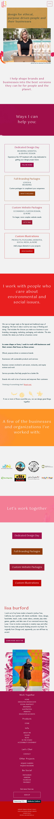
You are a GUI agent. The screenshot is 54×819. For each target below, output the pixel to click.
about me (27, 733)
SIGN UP (27, 795)
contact (27, 754)
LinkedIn (27, 777)
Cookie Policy (27, 813)
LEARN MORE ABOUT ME (14, 641)
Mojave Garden (27, 763)
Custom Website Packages (27, 567)
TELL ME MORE (27, 165)
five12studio (47, 63)
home (27, 699)
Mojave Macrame (27, 766)
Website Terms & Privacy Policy (27, 809)
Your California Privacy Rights (27, 811)
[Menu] (49, 3)
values (27, 735)
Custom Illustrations (27, 583)
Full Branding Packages (27, 551)
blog (27, 738)
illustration (27, 709)
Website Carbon (34, 801)
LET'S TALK (27, 222)
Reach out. (28, 384)
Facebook (27, 780)
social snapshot (27, 704)
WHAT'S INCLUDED (27, 194)
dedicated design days (27, 702)
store (27, 723)
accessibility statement (27, 742)
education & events (27, 714)
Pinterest (27, 782)
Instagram (27, 775)
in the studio (27, 740)
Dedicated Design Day (27, 536)
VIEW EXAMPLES (27, 251)
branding (27, 707)
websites (27, 712)
